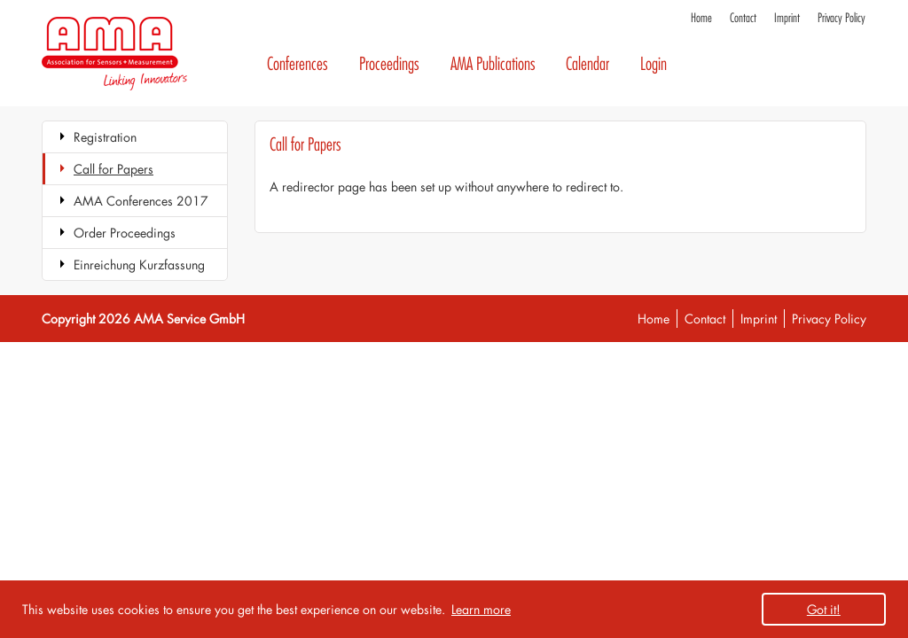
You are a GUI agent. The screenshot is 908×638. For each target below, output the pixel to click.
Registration (105, 136)
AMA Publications (493, 64)
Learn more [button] (481, 609)
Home (701, 18)
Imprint (787, 18)
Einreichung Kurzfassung (139, 264)
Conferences (297, 64)
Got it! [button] (824, 609)
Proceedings (389, 64)
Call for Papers (113, 168)
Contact (743, 18)
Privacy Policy (841, 18)
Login (653, 64)
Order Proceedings (125, 232)
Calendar (587, 64)
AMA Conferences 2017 (141, 200)
